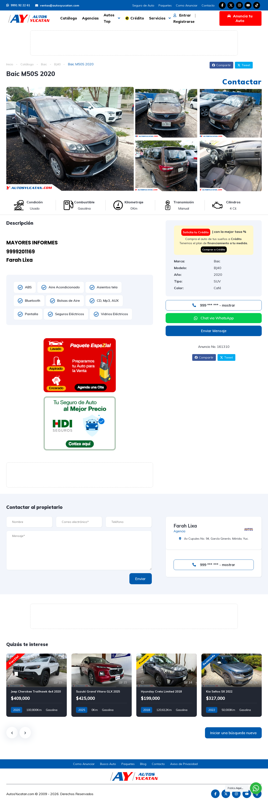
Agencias (90, 18)
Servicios (157, 18)
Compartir (221, 65)
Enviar (138, 578)
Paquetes (165, 5)
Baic (45, 64)
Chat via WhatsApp (217, 318)
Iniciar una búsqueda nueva (233, 733)
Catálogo (68, 18)
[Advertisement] (134, 42)
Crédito (137, 18)
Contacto (208, 5)
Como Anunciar (186, 5)
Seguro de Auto (143, 5)
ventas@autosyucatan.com (57, 5)
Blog (143, 764)
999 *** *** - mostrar (213, 305)
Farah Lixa (185, 526)
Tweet (243, 65)
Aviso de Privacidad (184, 764)
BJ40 (59, 64)
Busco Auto (108, 764)
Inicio (10, 64)
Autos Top (109, 18)
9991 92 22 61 (18, 5)
